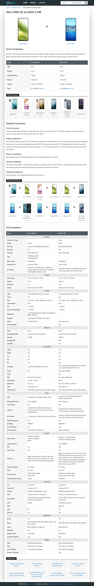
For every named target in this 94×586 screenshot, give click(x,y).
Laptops (42, 3)
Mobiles (33, 3)
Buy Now (41, 88)
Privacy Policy (52, 584)
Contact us (72, 584)
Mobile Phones (16, 7)
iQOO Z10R (70, 44)
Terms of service (63, 584)
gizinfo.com (31, 584)
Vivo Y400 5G (23, 44)
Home (25, 3)
